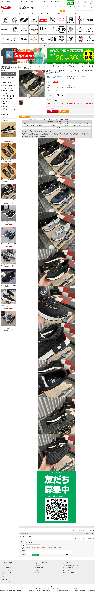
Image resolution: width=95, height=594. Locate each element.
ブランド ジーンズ (9, 98)
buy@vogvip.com (90, 7)
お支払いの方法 (6, 581)
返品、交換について (68, 567)
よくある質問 (66, 570)
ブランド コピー (81, 7)
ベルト (5, 104)
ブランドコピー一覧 (51, 7)
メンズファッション (23, 66)
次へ (89, 530)
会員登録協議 (38, 565)
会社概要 (37, 572)
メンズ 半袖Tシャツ (8, 79)
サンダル (5, 106)
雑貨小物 (5, 114)
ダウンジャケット (8, 96)
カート (91, 10)
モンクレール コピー (45, 588)
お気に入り (85, 10)
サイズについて (6, 565)
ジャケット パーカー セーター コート (9, 87)
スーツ (5, 117)
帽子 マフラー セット (9, 110)
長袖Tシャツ (7, 83)
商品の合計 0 (4, 70)
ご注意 (36, 570)
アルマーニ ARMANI (60, 85)
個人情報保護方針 (39, 567)
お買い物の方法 (6, 576)
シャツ (5, 101)
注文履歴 (78, 10)
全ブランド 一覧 (47, 46)
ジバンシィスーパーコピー (34, 588)
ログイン (34, 7)
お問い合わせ (5, 579)
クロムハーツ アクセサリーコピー (58, 588)
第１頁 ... (83, 530)
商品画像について (6, 567)
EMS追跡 (58, 7)
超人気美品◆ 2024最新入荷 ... (8, 265)
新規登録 (24, 7)
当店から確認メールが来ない (70, 565)
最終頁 (92, 530)
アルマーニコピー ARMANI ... (8, 179)
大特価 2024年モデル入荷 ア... (8, 159)
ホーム (11, 66)
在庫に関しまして (6, 572)
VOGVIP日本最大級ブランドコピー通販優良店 (22, 590)
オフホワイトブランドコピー (22, 588)
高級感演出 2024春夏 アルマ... (8, 285)
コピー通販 (85, 3)
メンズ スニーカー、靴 (41, 66)
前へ (86, 530)
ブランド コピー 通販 (39, 1)
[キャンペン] (61, 76)
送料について (5, 570)
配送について (5, 574)
